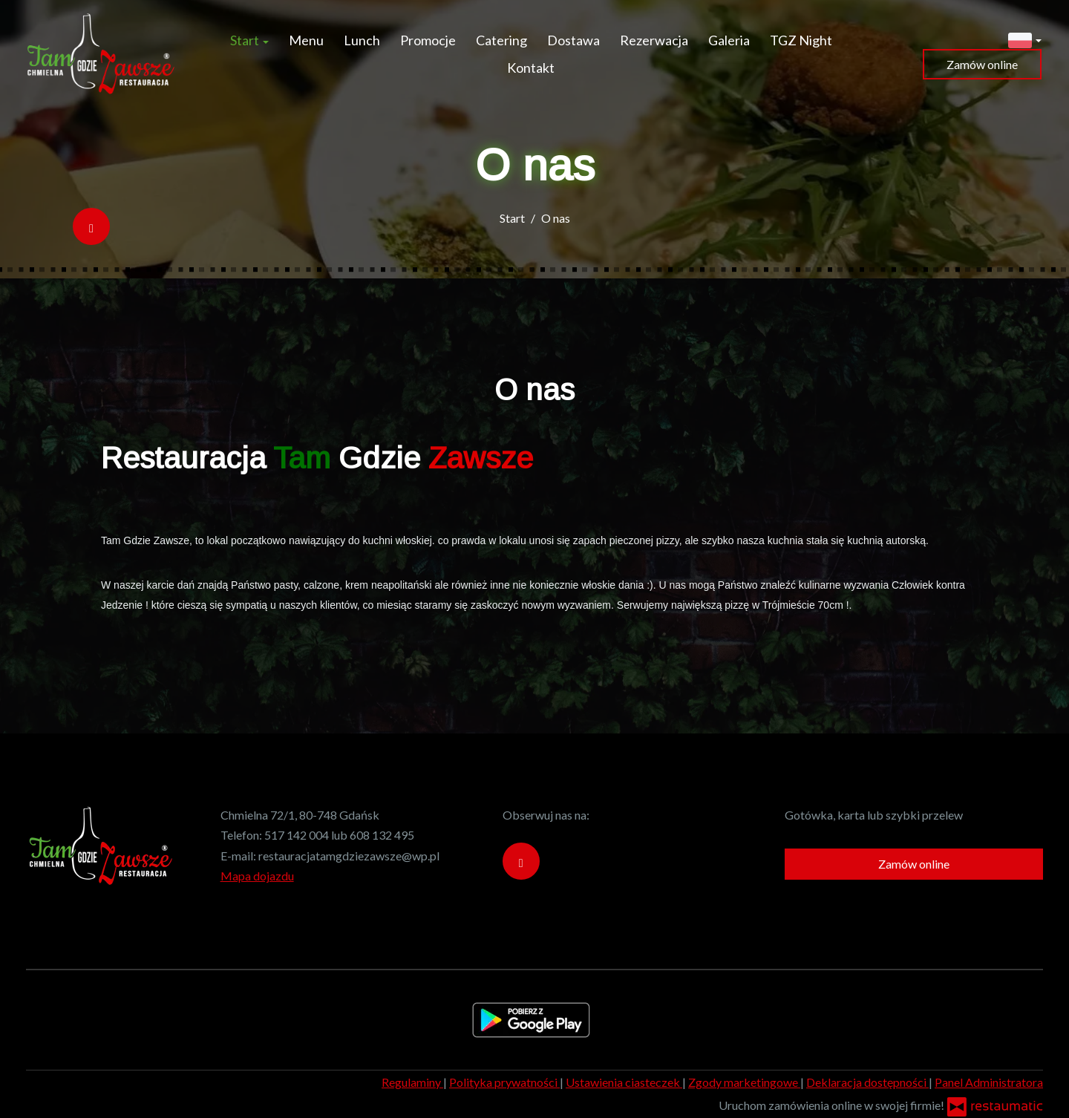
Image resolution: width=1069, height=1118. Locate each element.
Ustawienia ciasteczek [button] (624, 1082)
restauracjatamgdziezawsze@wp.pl (348, 856)
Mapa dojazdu (257, 876)
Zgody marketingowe (744, 1082)
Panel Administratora (989, 1082)
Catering (501, 40)
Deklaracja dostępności (867, 1082)
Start (249, 40)
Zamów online (982, 64)
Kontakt (531, 67)
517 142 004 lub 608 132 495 (339, 835)
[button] (1025, 39)
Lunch (362, 40)
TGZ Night (801, 40)
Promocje (428, 40)
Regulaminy (412, 1082)
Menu (306, 40)
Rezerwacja (654, 40)
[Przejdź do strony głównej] (100, 54)
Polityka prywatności (504, 1082)
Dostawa (573, 40)
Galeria (729, 40)
